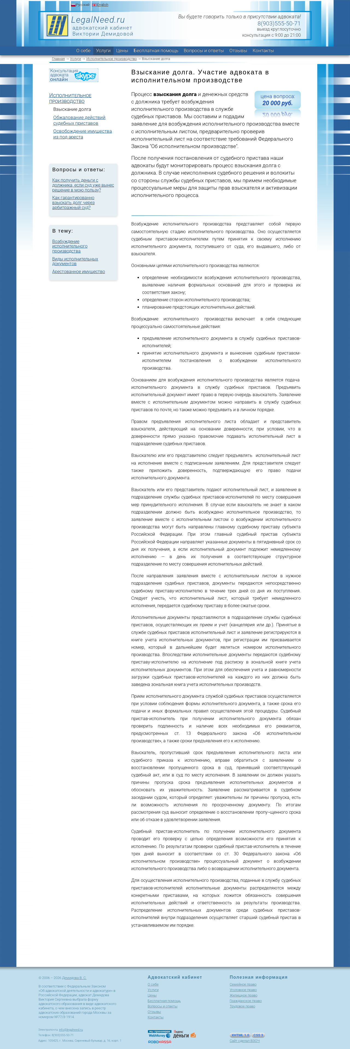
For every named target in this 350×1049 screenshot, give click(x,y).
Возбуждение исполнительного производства (70, 246)
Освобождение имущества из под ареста (82, 134)
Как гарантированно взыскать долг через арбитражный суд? (73, 202)
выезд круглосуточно (279, 29)
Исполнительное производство (111, 59)
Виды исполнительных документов (75, 261)
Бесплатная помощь (156, 50)
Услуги (103, 50)
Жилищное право (243, 995)
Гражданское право (246, 1001)
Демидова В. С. (74, 978)
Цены (122, 50)
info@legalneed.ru (71, 1029)
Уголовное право (243, 990)
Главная (58, 59)
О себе (83, 50)
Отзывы (238, 50)
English (102, 5)
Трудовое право (242, 1006)
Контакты (263, 50)
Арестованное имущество (78, 271)
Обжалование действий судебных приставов (79, 120)
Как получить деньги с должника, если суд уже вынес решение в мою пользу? (83, 185)
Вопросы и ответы (204, 50)
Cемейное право (243, 984)
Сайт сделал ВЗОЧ (245, 1041)
